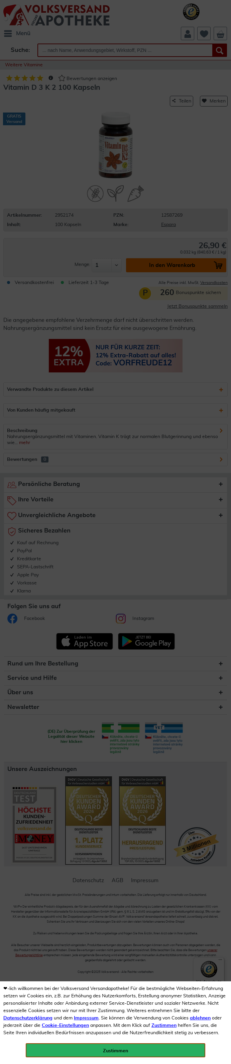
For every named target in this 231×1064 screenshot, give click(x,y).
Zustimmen (164, 1025)
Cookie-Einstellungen (65, 1025)
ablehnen (200, 1018)
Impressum (86, 1018)
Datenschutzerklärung (27, 1018)
